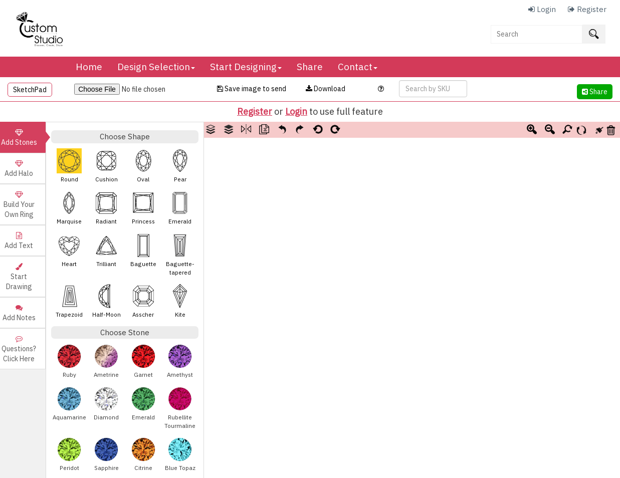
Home (89, 67)
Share (310, 67)
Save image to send (251, 88)
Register (254, 111)
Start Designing (246, 67)
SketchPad (30, 89)
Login (296, 111)
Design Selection (156, 67)
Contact (357, 67)
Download (325, 88)
